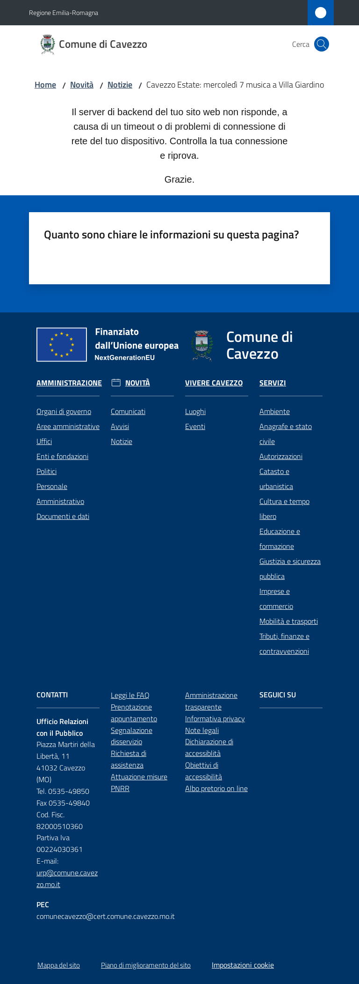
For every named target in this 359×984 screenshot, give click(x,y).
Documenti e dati (62, 516)
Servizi (272, 382)
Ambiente (274, 411)
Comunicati (128, 411)
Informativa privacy (215, 718)
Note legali (202, 730)
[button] (321, 44)
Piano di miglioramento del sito (146, 965)
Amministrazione (69, 382)
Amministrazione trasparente (211, 700)
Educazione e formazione (279, 538)
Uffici (44, 441)
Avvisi (120, 426)
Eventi (195, 426)
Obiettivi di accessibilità (203, 770)
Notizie (120, 84)
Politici (46, 471)
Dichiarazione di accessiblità (209, 747)
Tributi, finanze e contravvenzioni (284, 643)
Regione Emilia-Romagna (63, 12)
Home (45, 84)
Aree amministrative (68, 426)
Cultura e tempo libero (284, 509)
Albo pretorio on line (216, 788)
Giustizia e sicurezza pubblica (290, 568)
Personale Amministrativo (60, 494)
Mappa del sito (58, 965)
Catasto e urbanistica (276, 479)
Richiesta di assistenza (128, 758)
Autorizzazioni (280, 456)
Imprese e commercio (276, 598)
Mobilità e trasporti (288, 621)
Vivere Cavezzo (214, 382)
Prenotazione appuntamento (134, 712)
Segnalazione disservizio (131, 736)
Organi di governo (63, 411)
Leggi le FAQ (130, 695)
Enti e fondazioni (62, 456)
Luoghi (195, 411)
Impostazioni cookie (243, 964)
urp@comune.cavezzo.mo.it (67, 878)
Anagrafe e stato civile (285, 434)
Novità (81, 84)
